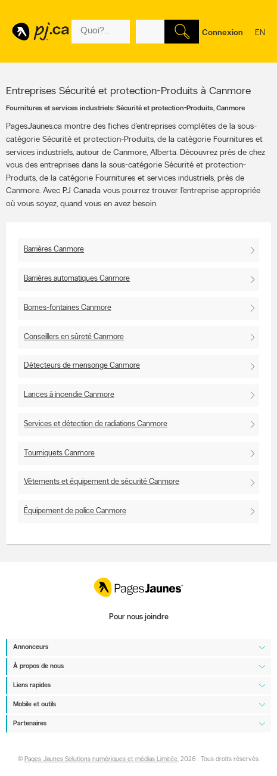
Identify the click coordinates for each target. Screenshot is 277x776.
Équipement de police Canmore (75, 511)
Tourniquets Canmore (59, 453)
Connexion (222, 33)
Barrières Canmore (54, 249)
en (260, 40)
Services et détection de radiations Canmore (95, 424)
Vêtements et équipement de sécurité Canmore (101, 482)
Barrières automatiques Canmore (77, 279)
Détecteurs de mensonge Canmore (82, 366)
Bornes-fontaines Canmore (67, 308)
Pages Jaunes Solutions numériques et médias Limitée (101, 759)
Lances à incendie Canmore (69, 395)
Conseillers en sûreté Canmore (74, 337)
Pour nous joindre (139, 617)
